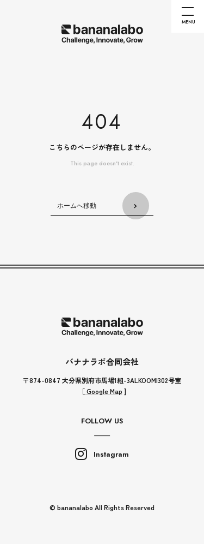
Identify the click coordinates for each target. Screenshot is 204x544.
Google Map (103, 391)
